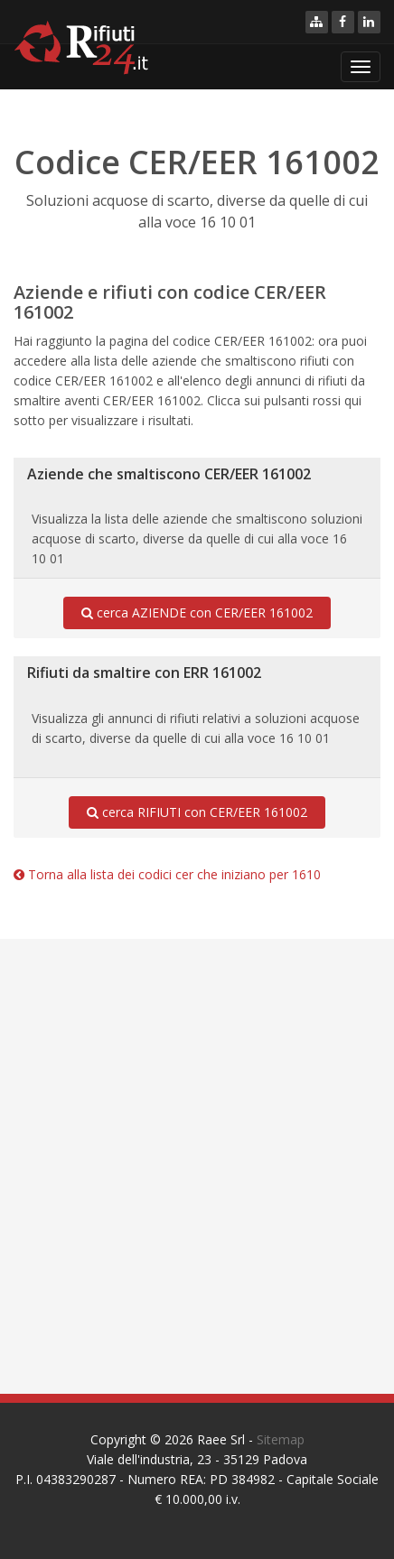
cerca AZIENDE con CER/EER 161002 (197, 613)
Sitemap (281, 1439)
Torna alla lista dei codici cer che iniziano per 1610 (167, 874)
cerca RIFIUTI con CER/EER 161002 (197, 812)
